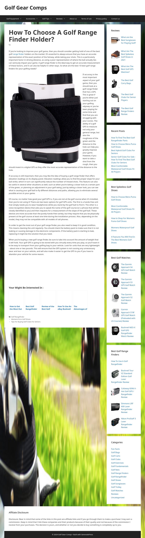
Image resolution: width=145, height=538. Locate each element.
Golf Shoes (116, 480)
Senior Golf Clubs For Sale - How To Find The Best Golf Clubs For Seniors (123, 159)
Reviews (61, 18)
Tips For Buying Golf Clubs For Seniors (25, 322)
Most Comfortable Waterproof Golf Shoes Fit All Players (122, 169)
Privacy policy (101, 19)
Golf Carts (115, 456)
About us (73, 19)
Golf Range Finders (119, 473)
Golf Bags (115, 452)
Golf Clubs (115, 459)
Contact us (115, 19)
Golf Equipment (15, 18)
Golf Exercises (117, 462)
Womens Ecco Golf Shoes (20, 319)
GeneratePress (87, 534)
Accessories (33, 18)
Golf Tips (48, 18)
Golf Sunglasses (118, 483)
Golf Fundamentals (119, 466)
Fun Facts (115, 449)
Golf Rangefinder (17, 317)
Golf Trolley (116, 487)
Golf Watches (117, 490)
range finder (18, 54)
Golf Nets (115, 469)
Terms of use (86, 19)
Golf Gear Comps (26, 7)
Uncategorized (117, 497)
